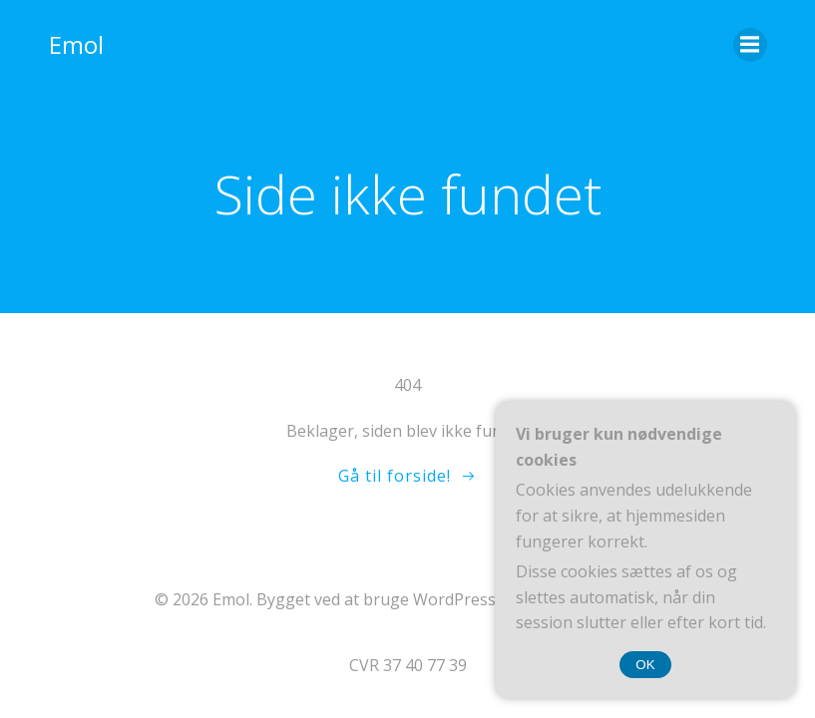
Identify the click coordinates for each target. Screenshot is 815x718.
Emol (76, 44)
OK (644, 664)
